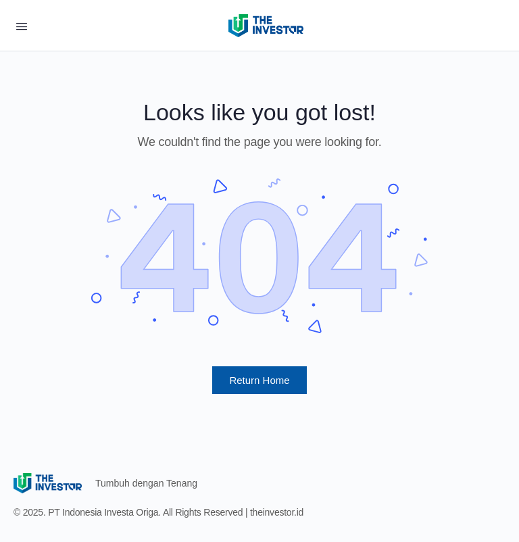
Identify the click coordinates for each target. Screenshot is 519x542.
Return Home (259, 380)
